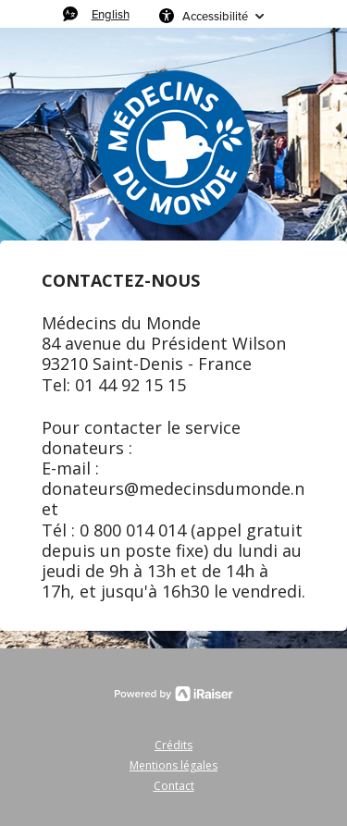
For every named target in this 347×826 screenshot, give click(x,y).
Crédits (173, 745)
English (111, 14)
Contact (174, 786)
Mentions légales (173, 765)
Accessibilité (215, 15)
